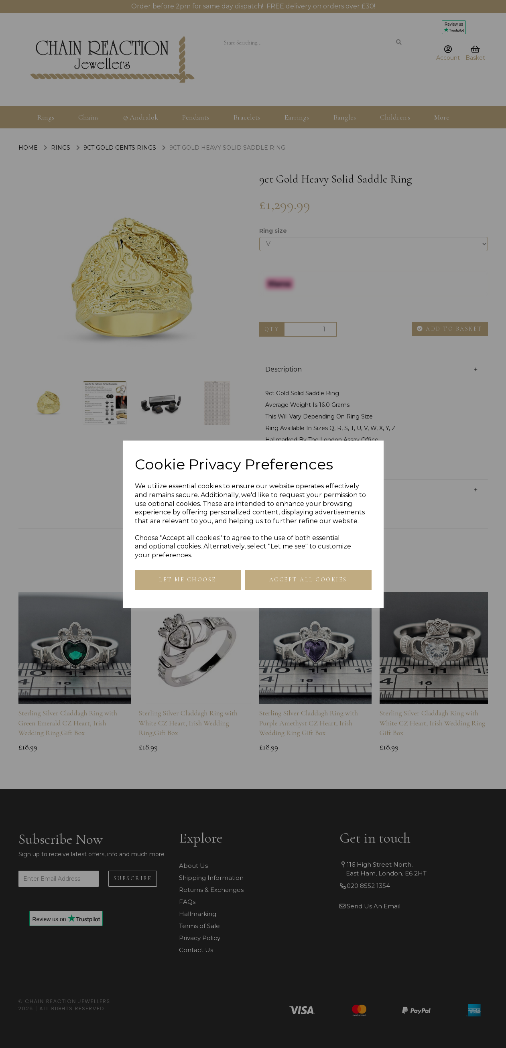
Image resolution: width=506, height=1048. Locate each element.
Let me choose (187, 579)
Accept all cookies (308, 579)
